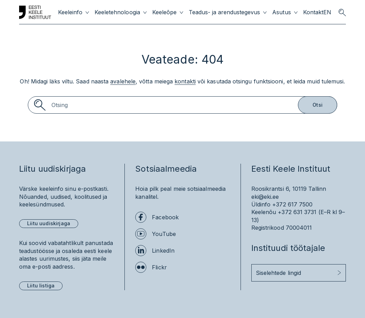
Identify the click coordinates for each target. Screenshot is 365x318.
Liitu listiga (41, 285)
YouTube (164, 233)
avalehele (123, 81)
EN (327, 12)
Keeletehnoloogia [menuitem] (117, 12)
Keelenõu (263, 212)
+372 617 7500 (292, 204)
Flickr (159, 267)
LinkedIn (163, 250)
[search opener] (342, 12)
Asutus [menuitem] (281, 12)
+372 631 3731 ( (299, 212)
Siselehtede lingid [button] (278, 272)
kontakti (185, 81)
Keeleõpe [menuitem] (164, 12)
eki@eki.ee (265, 196)
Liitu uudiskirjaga (48, 223)
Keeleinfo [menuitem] (70, 12)
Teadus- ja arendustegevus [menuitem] (224, 12)
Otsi (318, 105)
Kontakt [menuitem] (313, 12)
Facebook (165, 217)
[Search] (182, 105)
